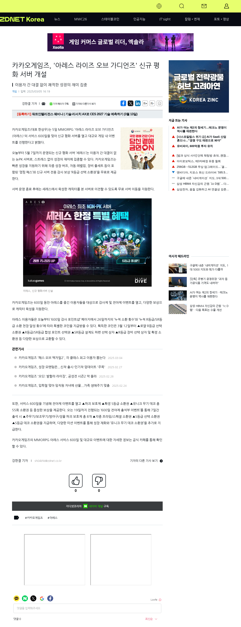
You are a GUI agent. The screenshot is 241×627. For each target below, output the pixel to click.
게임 (14, 91)
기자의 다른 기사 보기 (146, 460)
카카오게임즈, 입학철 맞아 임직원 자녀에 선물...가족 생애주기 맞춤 (64, 385)
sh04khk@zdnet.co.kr (48, 460)
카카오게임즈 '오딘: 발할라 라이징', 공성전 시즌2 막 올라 (58, 376)
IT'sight (165, 19)
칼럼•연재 (192, 19)
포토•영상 (221, 19)
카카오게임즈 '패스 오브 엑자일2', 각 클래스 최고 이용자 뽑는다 (62, 357)
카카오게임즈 (35, 517)
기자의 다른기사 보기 (84, 104)
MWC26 (80, 19)
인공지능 (139, 19)
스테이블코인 (110, 19)
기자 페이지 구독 (59, 104)
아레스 (53, 517)
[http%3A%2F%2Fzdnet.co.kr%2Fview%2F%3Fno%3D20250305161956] (138, 103)
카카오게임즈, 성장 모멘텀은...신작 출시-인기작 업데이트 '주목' (62, 367)
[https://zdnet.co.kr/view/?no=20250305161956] (123, 103)
